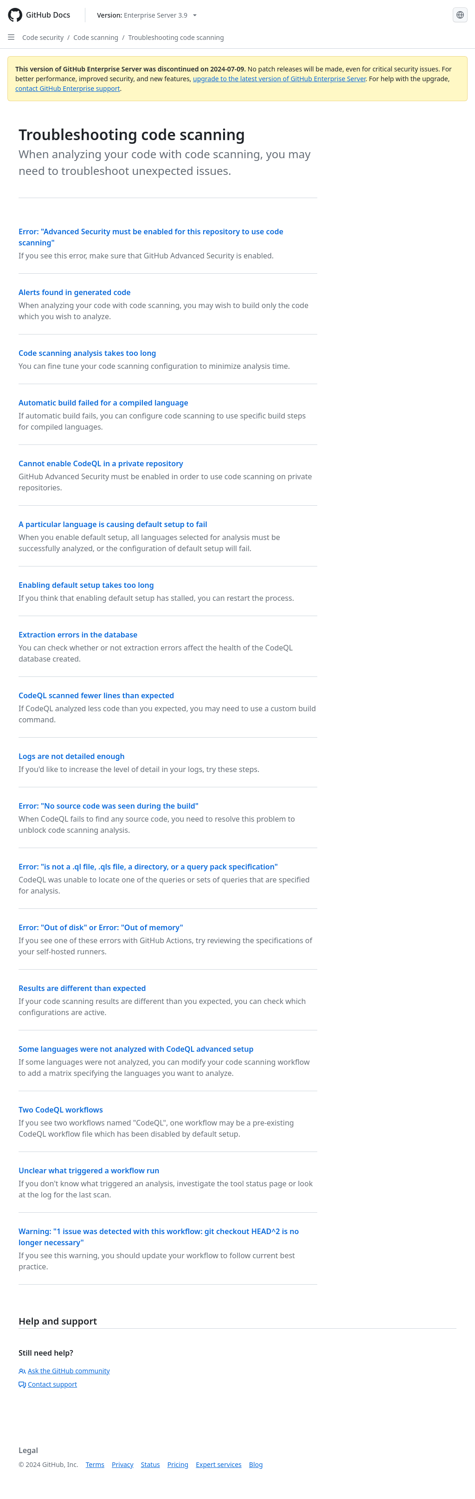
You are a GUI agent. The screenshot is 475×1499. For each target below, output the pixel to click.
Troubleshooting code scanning (176, 37)
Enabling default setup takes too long (86, 585)
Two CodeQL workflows (61, 1110)
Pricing (177, 1464)
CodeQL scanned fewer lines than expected (96, 695)
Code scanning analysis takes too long (87, 353)
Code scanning (95, 37)
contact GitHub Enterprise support (67, 88)
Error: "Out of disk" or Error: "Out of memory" (101, 927)
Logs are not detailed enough (72, 756)
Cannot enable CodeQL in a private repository (101, 463)
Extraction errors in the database (78, 635)
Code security (43, 37)
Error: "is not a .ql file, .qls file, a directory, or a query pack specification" (148, 867)
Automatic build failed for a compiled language (103, 403)
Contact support (48, 1384)
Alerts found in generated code (75, 292)
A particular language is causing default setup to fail (113, 524)
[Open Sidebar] (11, 37)
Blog (256, 1464)
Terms (95, 1464)
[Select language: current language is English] (460, 14)
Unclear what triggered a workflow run (89, 1170)
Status (150, 1464)
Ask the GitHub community (64, 1370)
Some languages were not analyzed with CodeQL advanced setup (136, 1049)
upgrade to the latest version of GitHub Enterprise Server (279, 78)
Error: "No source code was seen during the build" (109, 806)
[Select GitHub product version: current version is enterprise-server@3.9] (147, 15)
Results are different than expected (82, 988)
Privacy (123, 1464)
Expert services (219, 1464)
